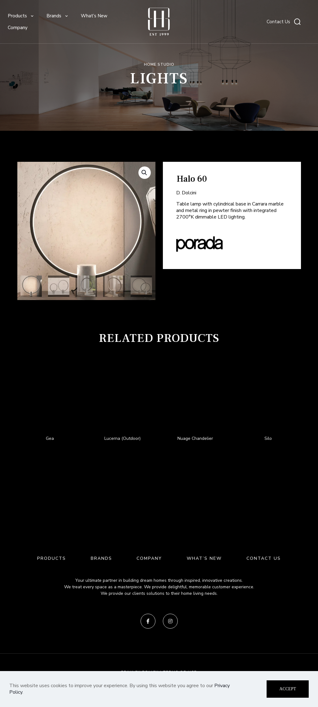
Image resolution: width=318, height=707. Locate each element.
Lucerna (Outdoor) (122, 438)
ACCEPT (287, 689)
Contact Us (278, 22)
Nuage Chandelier (195, 438)
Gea (50, 438)
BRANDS (101, 558)
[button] (144, 172)
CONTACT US (263, 558)
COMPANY (149, 558)
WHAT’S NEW (204, 558)
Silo (268, 438)
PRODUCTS (51, 558)
